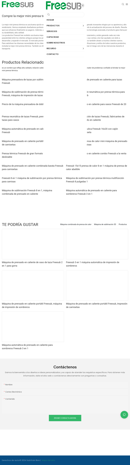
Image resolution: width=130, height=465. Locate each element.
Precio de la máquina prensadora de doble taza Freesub (30, 104)
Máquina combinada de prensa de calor (75, 224)
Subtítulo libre (33, 460)
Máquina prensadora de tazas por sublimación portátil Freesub (29, 81)
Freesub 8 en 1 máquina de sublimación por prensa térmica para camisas (32, 180)
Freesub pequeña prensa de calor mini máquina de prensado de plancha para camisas (96, 143)
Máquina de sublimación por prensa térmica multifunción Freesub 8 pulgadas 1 (95, 180)
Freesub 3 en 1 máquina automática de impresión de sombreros (92, 264)
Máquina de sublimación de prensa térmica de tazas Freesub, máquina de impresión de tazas (28, 94)
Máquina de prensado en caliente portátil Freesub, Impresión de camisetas (32, 143)
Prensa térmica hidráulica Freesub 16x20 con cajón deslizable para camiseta (92, 130)
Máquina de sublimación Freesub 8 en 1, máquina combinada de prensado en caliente (27, 192)
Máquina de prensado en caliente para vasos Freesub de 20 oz (96, 106)
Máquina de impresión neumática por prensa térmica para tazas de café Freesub (95, 94)
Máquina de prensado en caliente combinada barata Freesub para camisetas (32, 167)
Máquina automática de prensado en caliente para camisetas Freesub (33, 130)
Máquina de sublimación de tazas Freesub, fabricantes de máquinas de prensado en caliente (95, 118)
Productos (123, 224)
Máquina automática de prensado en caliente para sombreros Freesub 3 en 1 (91, 192)
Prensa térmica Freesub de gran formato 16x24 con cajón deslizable (31, 155)
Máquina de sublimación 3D (105, 224)
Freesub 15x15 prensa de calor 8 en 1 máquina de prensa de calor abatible (96, 167)
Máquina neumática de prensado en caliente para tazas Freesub (94, 81)
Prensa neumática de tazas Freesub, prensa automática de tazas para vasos (31, 118)
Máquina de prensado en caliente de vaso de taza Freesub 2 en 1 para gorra (32, 264)
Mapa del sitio (48, 460)
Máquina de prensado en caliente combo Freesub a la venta (96, 153)
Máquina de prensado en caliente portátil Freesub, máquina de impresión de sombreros (32, 305)
